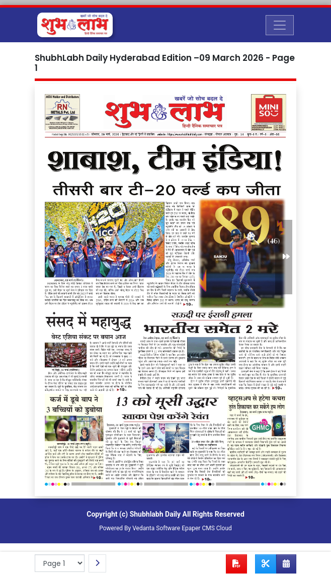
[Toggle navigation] (280, 25)
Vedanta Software (156, 528)
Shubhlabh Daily (155, 514)
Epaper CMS (198, 528)
